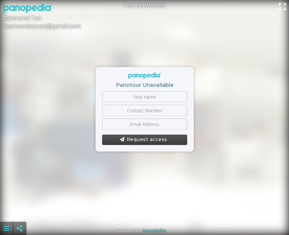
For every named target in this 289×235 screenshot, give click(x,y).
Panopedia (154, 230)
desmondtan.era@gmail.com (42, 26)
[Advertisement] (144, 212)
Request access (143, 140)
